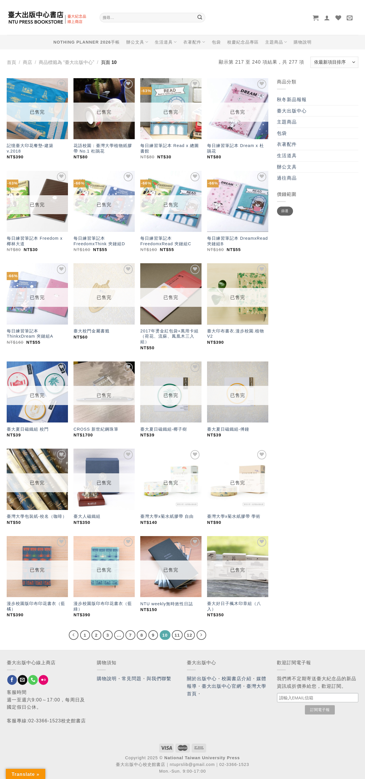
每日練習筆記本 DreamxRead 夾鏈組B (237, 241)
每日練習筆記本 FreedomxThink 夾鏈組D (99, 241)
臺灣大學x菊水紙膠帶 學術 (234, 516)
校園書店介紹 (236, 678)
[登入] (327, 17)
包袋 (216, 42)
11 (177, 635)
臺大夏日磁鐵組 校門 (28, 429)
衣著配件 (194, 42)
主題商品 (276, 42)
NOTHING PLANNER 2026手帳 (86, 42)
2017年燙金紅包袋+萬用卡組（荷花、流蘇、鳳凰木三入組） (169, 336)
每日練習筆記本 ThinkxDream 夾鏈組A (30, 334)
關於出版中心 (202, 678)
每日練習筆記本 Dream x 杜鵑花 (235, 148)
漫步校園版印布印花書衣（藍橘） (36, 606)
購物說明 (303, 42)
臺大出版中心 (292, 110)
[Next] (201, 635)
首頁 (11, 62)
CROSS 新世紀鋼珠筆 (95, 429)
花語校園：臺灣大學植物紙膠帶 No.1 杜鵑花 (102, 148)
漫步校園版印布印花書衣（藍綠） (102, 606)
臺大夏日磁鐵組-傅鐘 (228, 429)
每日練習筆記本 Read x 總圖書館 (169, 148)
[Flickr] (43, 680)
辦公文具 (137, 42)
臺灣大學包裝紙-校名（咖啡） (37, 516)
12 (189, 635)
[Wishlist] (338, 17)
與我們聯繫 (159, 678)
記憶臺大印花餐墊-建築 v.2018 (30, 148)
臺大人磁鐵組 (86, 516)
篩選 (285, 211)
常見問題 (131, 678)
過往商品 (287, 178)
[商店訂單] (334, 62)
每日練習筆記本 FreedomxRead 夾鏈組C (165, 241)
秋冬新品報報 (292, 99)
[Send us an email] (22, 680)
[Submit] (200, 18)
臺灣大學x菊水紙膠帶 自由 (167, 516)
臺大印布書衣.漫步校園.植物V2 (235, 334)
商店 (27, 62)
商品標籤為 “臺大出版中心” (66, 62)
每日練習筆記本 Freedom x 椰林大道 (34, 241)
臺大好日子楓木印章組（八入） (234, 606)
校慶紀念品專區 (243, 42)
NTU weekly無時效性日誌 (166, 603)
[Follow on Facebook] (12, 680)
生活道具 (166, 42)
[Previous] (74, 635)
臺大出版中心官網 (222, 686)
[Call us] (33, 680)
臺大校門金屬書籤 (91, 331)
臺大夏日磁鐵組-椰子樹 (163, 429)
